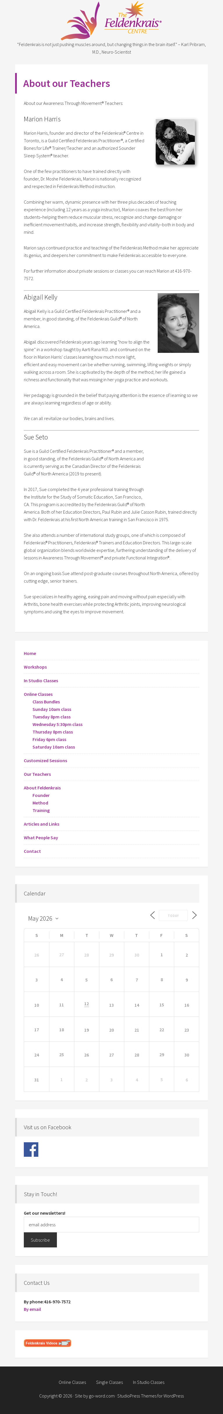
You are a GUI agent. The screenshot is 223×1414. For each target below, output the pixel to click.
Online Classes (38, 694)
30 (136, 955)
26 (36, 955)
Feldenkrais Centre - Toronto (111, 20)
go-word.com (102, 1396)
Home (30, 653)
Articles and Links (41, 824)
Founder (41, 795)
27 (111, 1055)
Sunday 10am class (52, 709)
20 (111, 1030)
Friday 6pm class (49, 739)
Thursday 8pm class (53, 732)
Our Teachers (37, 774)
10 (36, 1005)
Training (41, 810)
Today (172, 916)
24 (36, 1055)
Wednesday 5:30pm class (57, 724)
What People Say (41, 837)
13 (111, 1005)
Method (40, 803)
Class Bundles (46, 702)
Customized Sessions (45, 760)
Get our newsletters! (44, 1213)
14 (136, 1005)
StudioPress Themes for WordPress (150, 1396)
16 (186, 1005)
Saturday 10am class (54, 747)
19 (86, 1030)
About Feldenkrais (42, 788)
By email (32, 1309)
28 (86, 955)
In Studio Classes (41, 680)
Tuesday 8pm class (52, 717)
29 (111, 955)
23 (186, 1030)
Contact (32, 851)
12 (86, 1004)
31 (36, 1080)
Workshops (35, 667)
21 (136, 1030)
